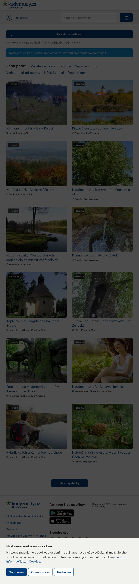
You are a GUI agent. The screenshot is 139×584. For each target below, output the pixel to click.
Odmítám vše (40, 572)
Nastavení (64, 572)
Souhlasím (16, 572)
